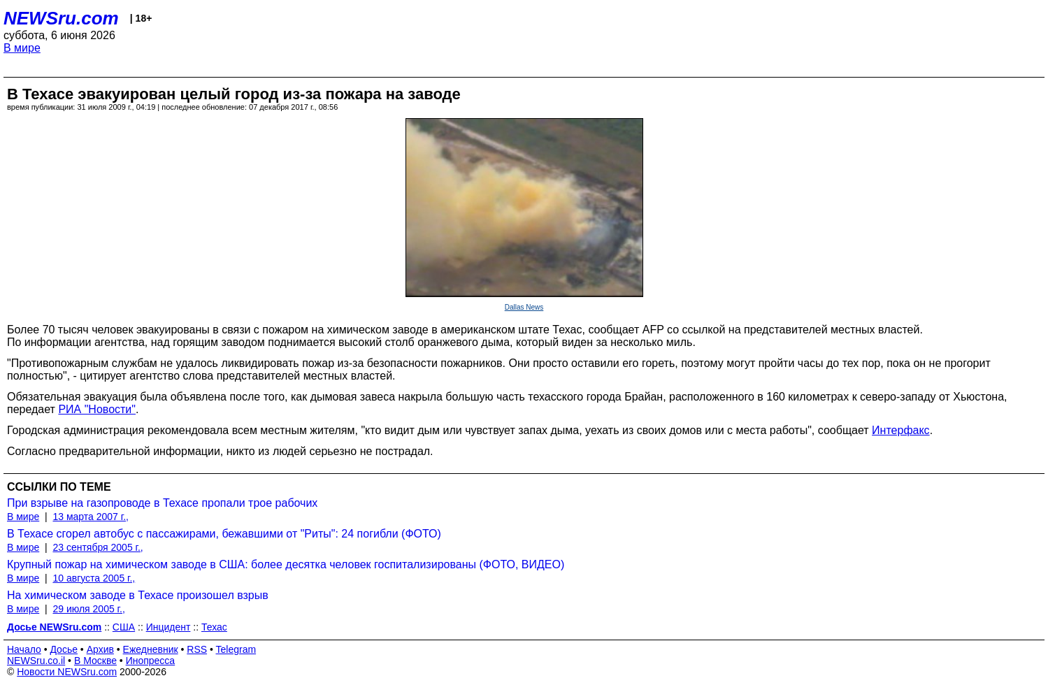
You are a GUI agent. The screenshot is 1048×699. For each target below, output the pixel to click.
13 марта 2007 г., (90, 516)
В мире (22, 48)
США (124, 627)
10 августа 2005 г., (93, 578)
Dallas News (524, 307)
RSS (197, 649)
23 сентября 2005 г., (97, 547)
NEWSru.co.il (36, 660)
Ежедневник (150, 649)
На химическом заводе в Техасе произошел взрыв (137, 595)
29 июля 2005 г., (88, 608)
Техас (214, 627)
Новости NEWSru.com (67, 671)
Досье (64, 649)
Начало (24, 649)
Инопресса (150, 660)
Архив (100, 649)
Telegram (236, 649)
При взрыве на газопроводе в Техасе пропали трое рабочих (162, 503)
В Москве (95, 660)
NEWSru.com (61, 18)
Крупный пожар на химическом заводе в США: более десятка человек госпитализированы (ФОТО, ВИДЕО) (285, 564)
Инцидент (168, 627)
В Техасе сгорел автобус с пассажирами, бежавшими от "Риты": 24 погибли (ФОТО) (224, 534)
